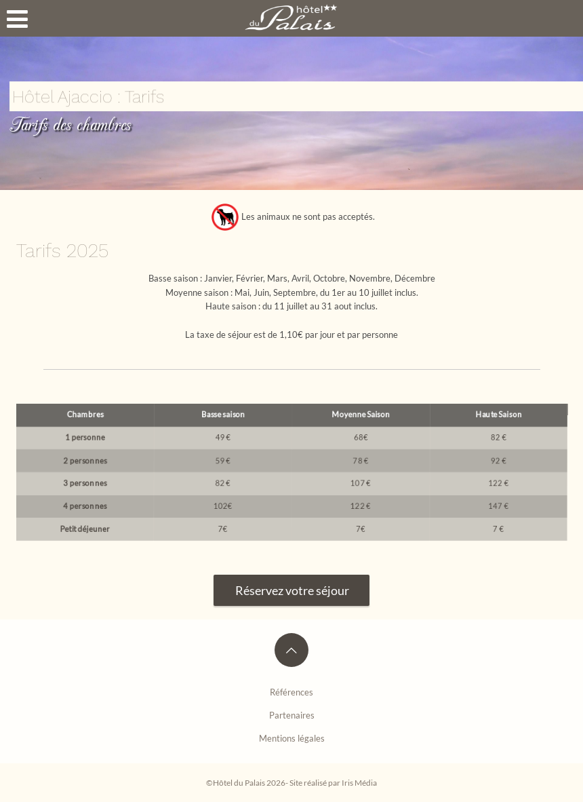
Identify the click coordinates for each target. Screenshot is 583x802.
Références (291, 692)
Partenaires (292, 715)
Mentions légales (292, 738)
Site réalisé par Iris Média (333, 782)
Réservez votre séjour (281, 590)
